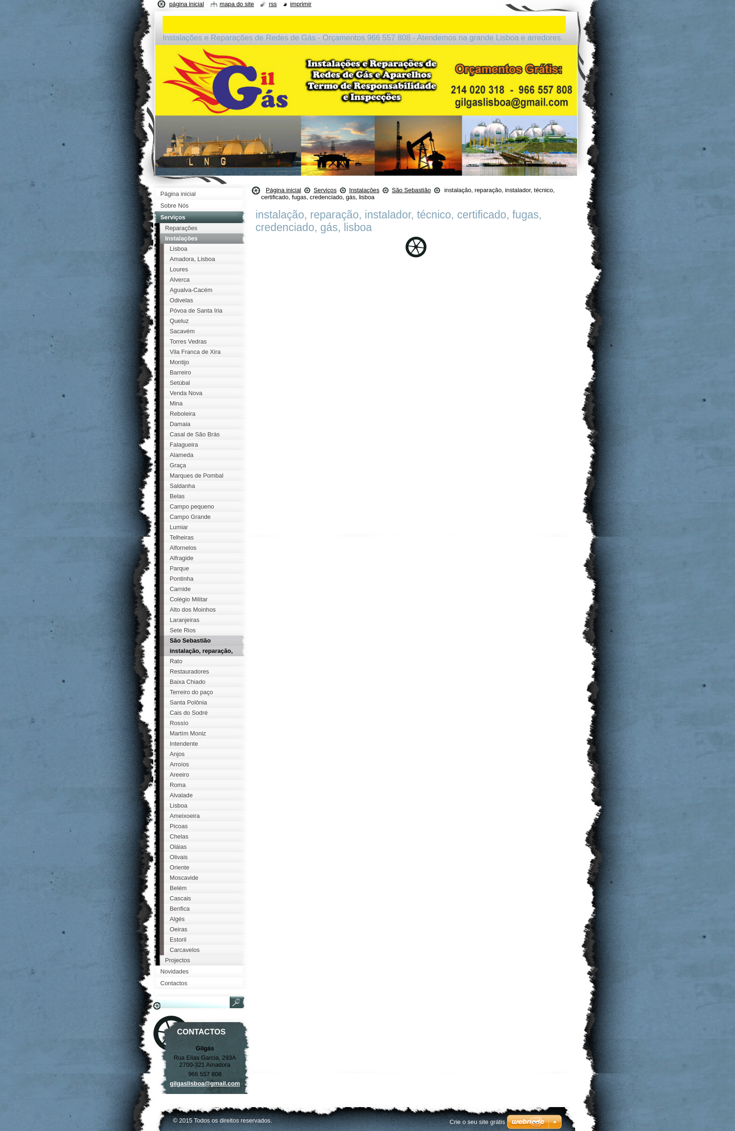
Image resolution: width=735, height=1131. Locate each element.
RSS (273, 3)
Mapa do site (237, 3)
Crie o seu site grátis (477, 1121)
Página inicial (283, 190)
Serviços (325, 190)
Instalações (364, 190)
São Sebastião (411, 190)
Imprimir (301, 3)
